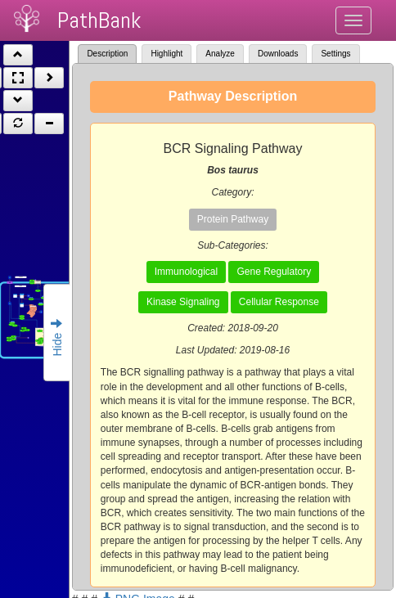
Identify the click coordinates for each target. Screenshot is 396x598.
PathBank (99, 20)
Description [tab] (107, 53)
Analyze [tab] (220, 53)
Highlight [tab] (166, 53)
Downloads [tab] (278, 53)
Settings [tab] (335, 53)
